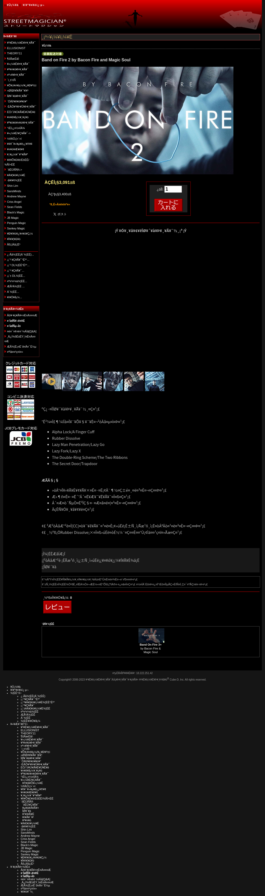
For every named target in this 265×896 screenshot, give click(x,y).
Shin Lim (12, 185)
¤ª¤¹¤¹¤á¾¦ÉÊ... (17, 281)
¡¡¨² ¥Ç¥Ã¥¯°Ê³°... (18, 259)
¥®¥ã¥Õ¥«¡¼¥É (32, 783)
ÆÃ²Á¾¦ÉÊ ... (16, 286)
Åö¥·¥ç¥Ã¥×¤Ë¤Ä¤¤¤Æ (22, 315)
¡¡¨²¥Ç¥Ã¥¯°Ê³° (30, 699)
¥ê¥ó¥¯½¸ (27, 891)
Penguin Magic (16, 223)
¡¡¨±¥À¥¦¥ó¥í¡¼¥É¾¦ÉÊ (35, 708)
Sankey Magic (16, 228)
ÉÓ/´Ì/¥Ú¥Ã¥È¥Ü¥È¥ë (21, 112)
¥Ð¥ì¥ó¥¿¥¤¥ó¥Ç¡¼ (20, 233)
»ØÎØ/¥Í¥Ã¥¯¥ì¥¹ (17, 90)
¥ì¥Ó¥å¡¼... (14, 297)
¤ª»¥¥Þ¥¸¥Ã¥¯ (16, 74)
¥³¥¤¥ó (26, 820)
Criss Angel (14, 201)
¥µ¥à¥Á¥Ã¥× (30, 807)
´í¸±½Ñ (11, 79)
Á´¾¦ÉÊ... (13, 291)
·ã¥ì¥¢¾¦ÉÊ (14, 180)
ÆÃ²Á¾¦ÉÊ (28, 714)
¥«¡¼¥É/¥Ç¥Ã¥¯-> (19, 133)
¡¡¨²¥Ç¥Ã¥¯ (28, 705)
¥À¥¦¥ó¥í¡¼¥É (16, 175)
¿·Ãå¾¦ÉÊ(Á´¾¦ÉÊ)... (20, 254)
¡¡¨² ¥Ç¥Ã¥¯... (15, 270)
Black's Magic (15, 212)
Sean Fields (14, 206)
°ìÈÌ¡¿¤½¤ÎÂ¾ (16, 128)
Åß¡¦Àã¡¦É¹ (13, 244)
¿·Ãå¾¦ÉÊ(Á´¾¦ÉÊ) (33, 696)
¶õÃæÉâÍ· (13, 58)
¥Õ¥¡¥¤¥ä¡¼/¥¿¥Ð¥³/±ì (21, 85)
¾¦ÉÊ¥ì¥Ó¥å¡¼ (30, 720)
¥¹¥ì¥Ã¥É (27, 814)
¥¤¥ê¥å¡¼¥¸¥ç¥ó (17, 117)
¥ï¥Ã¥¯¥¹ (27, 817)
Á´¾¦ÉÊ (26, 717)
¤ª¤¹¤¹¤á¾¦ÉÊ (30, 711)
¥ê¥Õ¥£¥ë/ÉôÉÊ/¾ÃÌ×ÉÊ (37, 798)
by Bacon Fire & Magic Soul (151, 648)
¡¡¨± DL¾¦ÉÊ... (16, 275)
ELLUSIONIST (16, 48)
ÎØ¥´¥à (26, 810)
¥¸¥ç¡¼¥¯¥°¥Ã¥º (17, 154)
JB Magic (13, 217)
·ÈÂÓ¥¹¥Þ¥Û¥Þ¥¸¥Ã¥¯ (21, 106)
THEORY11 (14, 53)
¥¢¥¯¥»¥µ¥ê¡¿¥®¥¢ (19, 143)
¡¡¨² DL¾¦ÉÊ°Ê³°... (18, 265)
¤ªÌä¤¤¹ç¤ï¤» (15, 351)
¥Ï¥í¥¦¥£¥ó (13, 239)
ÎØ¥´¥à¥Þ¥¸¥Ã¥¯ (17, 96)
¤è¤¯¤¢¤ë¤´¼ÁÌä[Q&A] (21, 331)
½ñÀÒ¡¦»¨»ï (14, 138)
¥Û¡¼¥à (12, 4)
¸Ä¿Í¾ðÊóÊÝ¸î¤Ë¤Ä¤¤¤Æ (37, 882)
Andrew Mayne (16, 196)
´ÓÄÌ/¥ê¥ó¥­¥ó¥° (17, 101)
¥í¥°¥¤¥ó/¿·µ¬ (33, 4)
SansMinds (14, 191)
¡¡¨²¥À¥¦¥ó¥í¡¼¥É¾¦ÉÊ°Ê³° (38, 702)
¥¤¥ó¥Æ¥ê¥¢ (15, 149)
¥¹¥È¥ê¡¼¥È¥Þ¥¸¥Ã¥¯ (21, 42)
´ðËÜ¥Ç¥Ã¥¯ (30, 804)
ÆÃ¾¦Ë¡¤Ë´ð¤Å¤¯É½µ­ (21, 346)
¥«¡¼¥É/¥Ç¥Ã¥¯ (31, 779)
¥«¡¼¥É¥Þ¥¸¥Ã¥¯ (18, 63)
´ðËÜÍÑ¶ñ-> (14, 169)
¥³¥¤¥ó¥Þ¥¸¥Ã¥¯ (17, 69)
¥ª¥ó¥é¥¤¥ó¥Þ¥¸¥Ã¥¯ (21, 122)
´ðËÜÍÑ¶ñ (27, 801)
